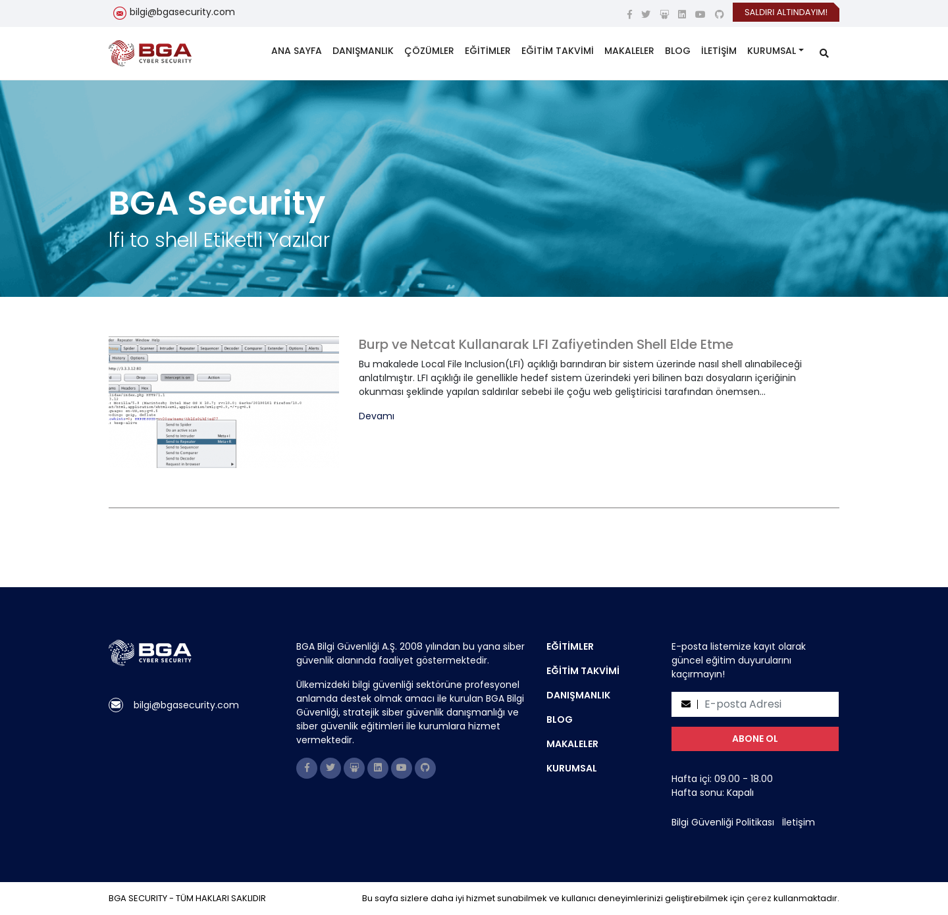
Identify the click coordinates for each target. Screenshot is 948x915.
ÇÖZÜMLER (429, 50)
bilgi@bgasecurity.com (182, 11)
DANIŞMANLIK (363, 50)
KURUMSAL (771, 50)
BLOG (678, 50)
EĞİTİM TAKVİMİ (557, 50)
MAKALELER (629, 50)
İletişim (798, 822)
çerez (759, 898)
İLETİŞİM (719, 50)
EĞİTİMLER (488, 50)
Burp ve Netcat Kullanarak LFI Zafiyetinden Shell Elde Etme (546, 344)
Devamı (376, 416)
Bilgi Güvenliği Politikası (723, 822)
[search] (824, 53)
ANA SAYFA (296, 50)
